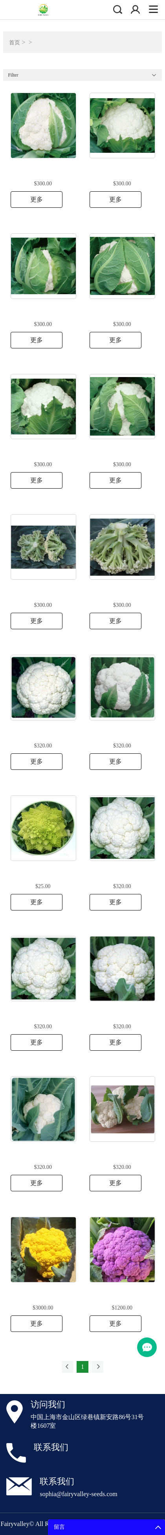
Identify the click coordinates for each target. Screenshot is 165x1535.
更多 (36, 199)
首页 (14, 43)
